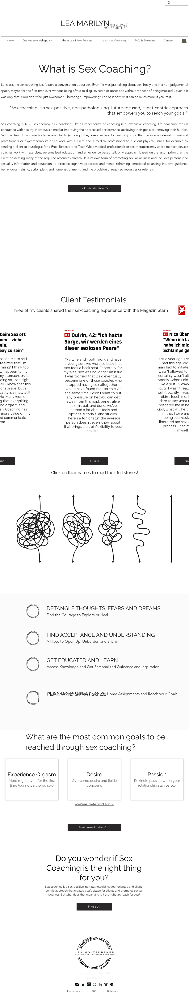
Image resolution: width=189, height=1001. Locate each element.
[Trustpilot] (83, 984)
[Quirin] (94, 461)
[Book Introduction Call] (94, 188)
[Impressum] (74, 991)
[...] (176, 3)
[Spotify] (112, 984)
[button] (76, 40)
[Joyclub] (89, 984)
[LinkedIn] (100, 984)
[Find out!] (94, 907)
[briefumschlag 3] (77, 984)
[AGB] (94, 991)
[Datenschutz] (115, 991)
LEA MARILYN (85, 23)
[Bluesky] (106, 984)
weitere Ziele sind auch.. (94, 804)
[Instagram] (94, 984)
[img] (31, 779)
